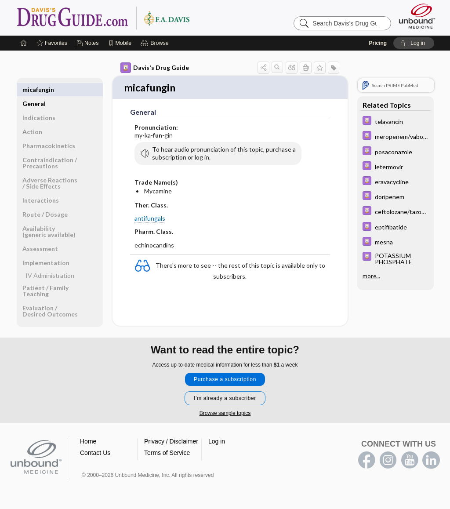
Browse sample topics (225, 414)
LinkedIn (431, 460)
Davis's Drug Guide (154, 67)
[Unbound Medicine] (417, 16)
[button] (156, 43)
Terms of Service (167, 453)
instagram (388, 460)
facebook (366, 460)
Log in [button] (216, 441)
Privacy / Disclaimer (171, 441)
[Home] (24, 43)
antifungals (149, 219)
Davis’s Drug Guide (126, 17)
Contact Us (95, 453)
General (34, 89)
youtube (409, 460)
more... (371, 276)
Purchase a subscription (225, 380)
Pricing (378, 43)
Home (88, 441)
